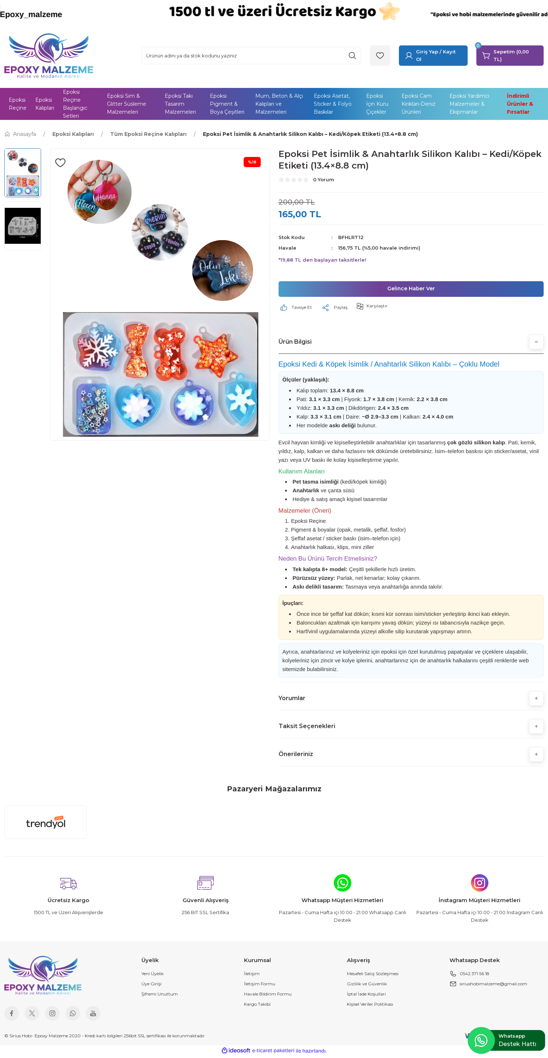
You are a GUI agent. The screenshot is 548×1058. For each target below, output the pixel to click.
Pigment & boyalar (313, 532)
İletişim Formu (259, 986)
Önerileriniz (296, 755)
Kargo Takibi (257, 1006)
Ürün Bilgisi (295, 343)
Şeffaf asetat (306, 540)
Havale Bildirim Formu (268, 996)
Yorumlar (292, 699)
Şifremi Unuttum (159, 996)
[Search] (251, 55)
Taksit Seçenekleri (307, 727)
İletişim (252, 975)
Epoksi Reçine (308, 523)
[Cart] (510, 55)
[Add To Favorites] (60, 163)
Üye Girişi (151, 986)
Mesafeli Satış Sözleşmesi (373, 975)
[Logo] (48, 55)
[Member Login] (433, 55)
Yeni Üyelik (152, 975)
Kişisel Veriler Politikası (370, 1006)
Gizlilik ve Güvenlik (367, 986)
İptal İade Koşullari (366, 996)
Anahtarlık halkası (312, 549)
